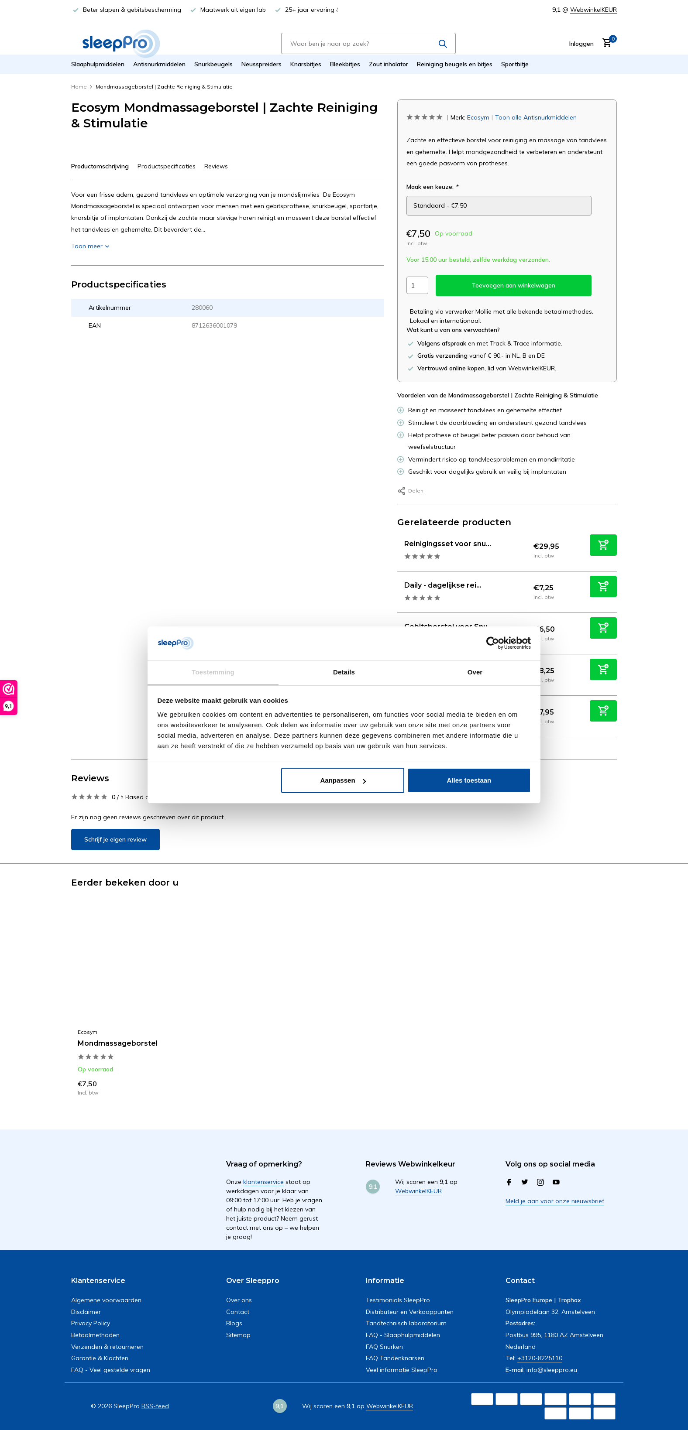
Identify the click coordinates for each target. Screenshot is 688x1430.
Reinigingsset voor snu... (447, 544)
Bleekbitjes (345, 64)
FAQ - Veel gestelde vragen (110, 1370)
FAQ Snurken (384, 1347)
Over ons (239, 1300)
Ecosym (478, 117)
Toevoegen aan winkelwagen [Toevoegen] (513, 285)
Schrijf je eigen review (115, 839)
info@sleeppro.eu (551, 1370)
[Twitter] (524, 1182)
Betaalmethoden (95, 1335)
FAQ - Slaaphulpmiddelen (403, 1335)
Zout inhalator (388, 64)
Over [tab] (475, 672)
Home (82, 86)
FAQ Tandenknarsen (395, 1358)
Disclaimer (86, 1312)
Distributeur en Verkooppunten (410, 1312)
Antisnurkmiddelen (159, 64)
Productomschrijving (100, 166)
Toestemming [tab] (213, 672)
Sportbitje (515, 64)
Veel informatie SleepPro (401, 1370)
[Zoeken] (368, 43)
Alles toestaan (469, 780)
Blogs (234, 1323)
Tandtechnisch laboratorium (406, 1323)
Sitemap (238, 1335)
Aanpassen (343, 780)
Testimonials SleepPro (398, 1300)
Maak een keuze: (432, 187)
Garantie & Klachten (99, 1358)
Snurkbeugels (213, 64)
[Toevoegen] (603, 545)
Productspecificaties (167, 166)
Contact (237, 1312)
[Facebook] (509, 1182)
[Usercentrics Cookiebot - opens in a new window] (492, 643)
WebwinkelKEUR (593, 10)
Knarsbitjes (305, 64)
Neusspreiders (261, 64)
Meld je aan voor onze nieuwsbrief (555, 1201)
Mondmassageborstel (118, 1043)
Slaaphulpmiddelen (97, 64)
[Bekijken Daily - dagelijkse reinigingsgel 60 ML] (397, 591)
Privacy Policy (90, 1323)
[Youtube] (556, 1182)
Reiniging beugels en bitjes (454, 64)
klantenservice (263, 1182)
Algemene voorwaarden (106, 1300)
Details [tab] (344, 672)
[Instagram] (540, 1182)
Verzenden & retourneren (107, 1347)
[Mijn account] (581, 44)
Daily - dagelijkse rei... (443, 585)
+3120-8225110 (539, 1358)
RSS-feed (155, 1406)
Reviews (216, 166)
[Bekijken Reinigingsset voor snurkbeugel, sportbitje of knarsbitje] (397, 550)
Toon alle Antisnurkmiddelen (536, 117)
